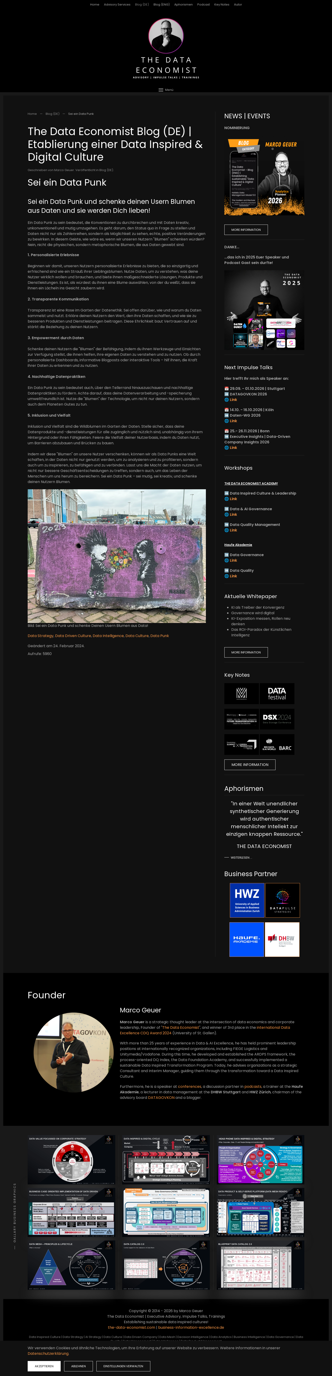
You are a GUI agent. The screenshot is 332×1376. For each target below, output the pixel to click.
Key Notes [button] (221, 4)
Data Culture (137, 635)
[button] (166, 90)
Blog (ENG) (162, 4)
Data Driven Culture (73, 635)
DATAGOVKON (161, 1097)
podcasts (252, 1086)
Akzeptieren (44, 1366)
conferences (189, 1086)
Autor (238, 4)
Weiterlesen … (241, 857)
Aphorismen (183, 4)
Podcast (203, 4)
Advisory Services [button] (117, 4)
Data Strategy (40, 635)
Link (233, 399)
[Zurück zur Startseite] (166, 48)
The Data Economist (180, 1027)
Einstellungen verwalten (123, 1366)
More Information (246, 230)
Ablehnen (78, 1366)
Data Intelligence (108, 635)
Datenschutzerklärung (48, 1353)
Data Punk (159, 635)
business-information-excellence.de (191, 1327)
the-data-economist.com (131, 1327)
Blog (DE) (142, 4)
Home (94, 4)
